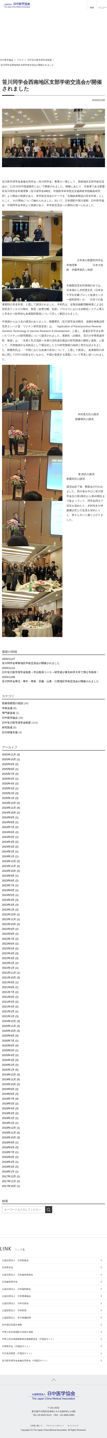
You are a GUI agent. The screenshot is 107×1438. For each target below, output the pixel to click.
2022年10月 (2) (11, 924)
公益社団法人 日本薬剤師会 (16, 1289)
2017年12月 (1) (11, 1176)
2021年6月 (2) (10, 996)
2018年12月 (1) (11, 1127)
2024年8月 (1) (10, 822)
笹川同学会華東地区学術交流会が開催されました (53, 661)
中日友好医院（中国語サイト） (17, 1353)
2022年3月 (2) (10, 958)
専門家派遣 (8, 712)
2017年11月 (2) (11, 1181)
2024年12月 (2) (11, 802)
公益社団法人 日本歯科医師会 (17, 1274)
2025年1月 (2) (10, 798)
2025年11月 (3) (11, 754)
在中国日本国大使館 (12, 1324)
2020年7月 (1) (10, 1040)
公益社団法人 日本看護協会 (16, 1296)
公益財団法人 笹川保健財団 (16, 1317)
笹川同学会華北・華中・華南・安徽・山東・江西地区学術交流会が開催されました (53, 679)
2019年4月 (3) (10, 1108)
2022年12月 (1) (11, 914)
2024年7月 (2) (10, 827)
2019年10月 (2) (11, 1084)
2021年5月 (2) (10, 1001)
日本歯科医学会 (10, 1282)
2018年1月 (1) (10, 1171)
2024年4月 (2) (10, 841)
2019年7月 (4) (10, 1098)
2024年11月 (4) (11, 807)
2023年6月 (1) (10, 890)
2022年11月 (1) (11, 919)
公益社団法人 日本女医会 (15, 1303)
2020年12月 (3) (11, 1021)
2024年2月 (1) (10, 851)
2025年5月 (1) (10, 778)
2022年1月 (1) (10, 967)
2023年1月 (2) (10, 909)
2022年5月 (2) (10, 948)
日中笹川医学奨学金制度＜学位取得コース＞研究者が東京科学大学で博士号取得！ (53, 670)
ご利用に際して (36, 1426)
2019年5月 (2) (10, 1103)
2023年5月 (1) (10, 895)
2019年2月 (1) (10, 1118)
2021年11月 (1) (11, 972)
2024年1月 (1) (10, 856)
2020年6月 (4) (10, 1045)
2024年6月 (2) (10, 832)
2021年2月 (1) (10, 1011)
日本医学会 (7, 1267)
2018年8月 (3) (10, 1147)
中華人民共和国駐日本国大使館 (17, 1332)
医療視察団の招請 (12, 703)
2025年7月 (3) (10, 773)
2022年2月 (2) (10, 963)
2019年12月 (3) (11, 1074)
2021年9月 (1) (10, 982)
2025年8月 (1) (10, 769)
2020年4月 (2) (10, 1055)
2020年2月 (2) (10, 1064)
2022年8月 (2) (10, 933)
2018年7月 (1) (10, 1152)
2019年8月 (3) (10, 1093)
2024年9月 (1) (10, 817)
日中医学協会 (10, 717)
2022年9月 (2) (10, 928)
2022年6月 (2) (10, 943)
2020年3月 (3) (10, 1060)
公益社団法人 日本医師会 (15, 1260)
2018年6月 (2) (10, 1157)
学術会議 (7, 708)
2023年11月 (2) (11, 866)
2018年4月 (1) (10, 1161)
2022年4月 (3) (10, 953)
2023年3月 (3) (10, 904)
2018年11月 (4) (11, 1132)
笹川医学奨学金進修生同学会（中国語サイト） (25, 1360)
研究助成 (7, 727)
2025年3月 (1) (10, 788)
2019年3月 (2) (10, 1113)
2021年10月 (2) (11, 977)
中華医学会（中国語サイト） (16, 1346)
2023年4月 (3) (10, 899)
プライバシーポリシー (55, 1426)
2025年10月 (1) (11, 759)
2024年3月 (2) (10, 846)
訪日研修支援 (10, 732)
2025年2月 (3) (10, 793)
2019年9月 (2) (10, 1089)
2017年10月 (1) (11, 1186)
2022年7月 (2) (10, 938)
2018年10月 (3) (11, 1137)
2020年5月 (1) (10, 1050)
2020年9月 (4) (10, 1035)
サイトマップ (73, 1426)
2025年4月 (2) (10, 783)
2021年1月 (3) (10, 1016)
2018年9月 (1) (10, 1142)
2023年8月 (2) (10, 880)
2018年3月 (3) (10, 1166)
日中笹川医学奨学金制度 (16, 722)
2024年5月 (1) (10, 836)
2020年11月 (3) (11, 1025)
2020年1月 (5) (10, 1069)
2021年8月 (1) (10, 987)
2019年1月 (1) (10, 1122)
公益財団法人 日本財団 (14, 1310)
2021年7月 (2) (10, 992)
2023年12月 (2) (11, 861)
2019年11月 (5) (11, 1079)
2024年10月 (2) (11, 812)
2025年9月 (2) (10, 764)
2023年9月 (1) (10, 875)
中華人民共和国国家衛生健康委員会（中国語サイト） (28, 1339)
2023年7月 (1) (10, 885)
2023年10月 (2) (11, 870)
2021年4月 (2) (10, 1006)
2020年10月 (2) (11, 1030)
